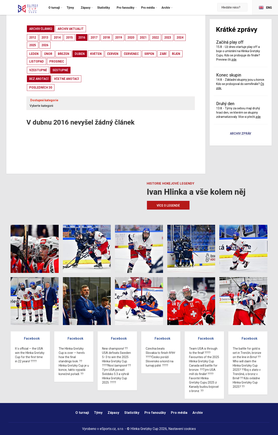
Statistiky (131, 413)
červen (112, 54)
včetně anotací (66, 79)
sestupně (60, 70)
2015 (69, 37)
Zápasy (113, 413)
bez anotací (38, 79)
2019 (118, 37)
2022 (155, 37)
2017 (94, 37)
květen (96, 54)
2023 (167, 37)
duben (80, 54)
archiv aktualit (71, 29)
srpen (149, 54)
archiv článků (40, 29)
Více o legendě (168, 205)
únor (48, 54)
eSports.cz (108, 429)
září (163, 54)
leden (34, 54)
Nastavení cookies (182, 429)
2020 (130, 37)
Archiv (197, 413)
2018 (106, 37)
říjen (176, 54)
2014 (57, 37)
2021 (143, 37)
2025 (32, 45)
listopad (36, 61)
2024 (180, 37)
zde (234, 59)
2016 (81, 37)
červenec (131, 54)
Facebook (32, 338)
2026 (44, 45)
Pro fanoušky (155, 413)
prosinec (56, 61)
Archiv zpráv (240, 133)
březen (63, 54)
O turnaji (82, 413)
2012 (32, 37)
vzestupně (38, 70)
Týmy (98, 413)
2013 (44, 37)
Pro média (179, 413)
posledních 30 (40, 87)
